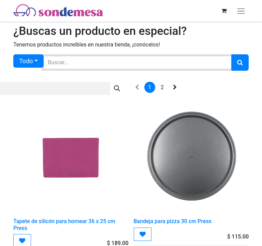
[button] (142, 234)
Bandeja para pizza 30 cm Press (173, 221)
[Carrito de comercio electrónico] (224, 10)
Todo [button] (26, 61)
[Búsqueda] (240, 62)
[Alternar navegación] (241, 11)
